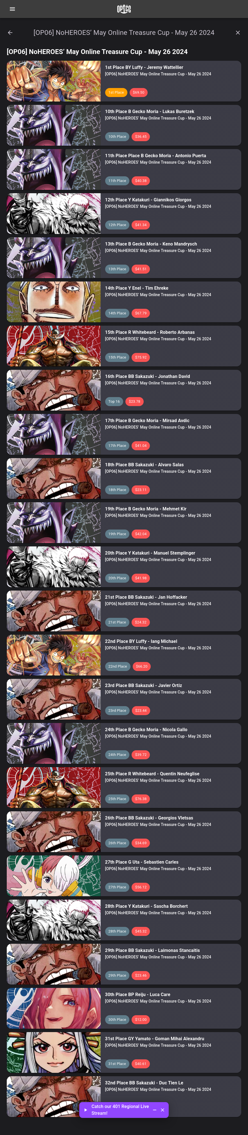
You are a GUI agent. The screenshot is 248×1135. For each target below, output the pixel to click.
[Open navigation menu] (12, 9)
